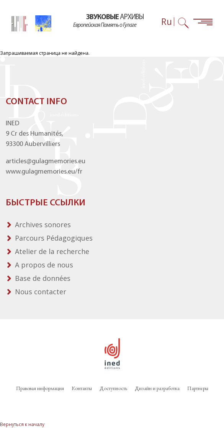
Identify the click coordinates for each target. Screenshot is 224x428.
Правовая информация (40, 388)
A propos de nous (44, 264)
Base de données (42, 278)
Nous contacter (40, 291)
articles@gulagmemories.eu (45, 161)
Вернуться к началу (22, 424)
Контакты (82, 388)
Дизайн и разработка (157, 388)
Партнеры (197, 388)
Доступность (113, 388)
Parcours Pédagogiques (54, 238)
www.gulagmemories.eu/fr (44, 171)
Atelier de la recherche (52, 251)
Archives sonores (43, 224)
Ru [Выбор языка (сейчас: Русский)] (166, 21)
